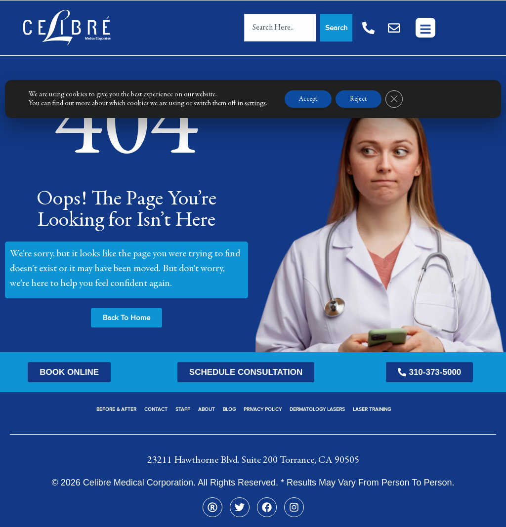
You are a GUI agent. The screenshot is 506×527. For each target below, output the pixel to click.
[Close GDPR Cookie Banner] (396, 99)
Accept (308, 99)
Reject (360, 99)
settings (255, 103)
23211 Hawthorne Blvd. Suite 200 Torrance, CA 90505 (253, 460)
